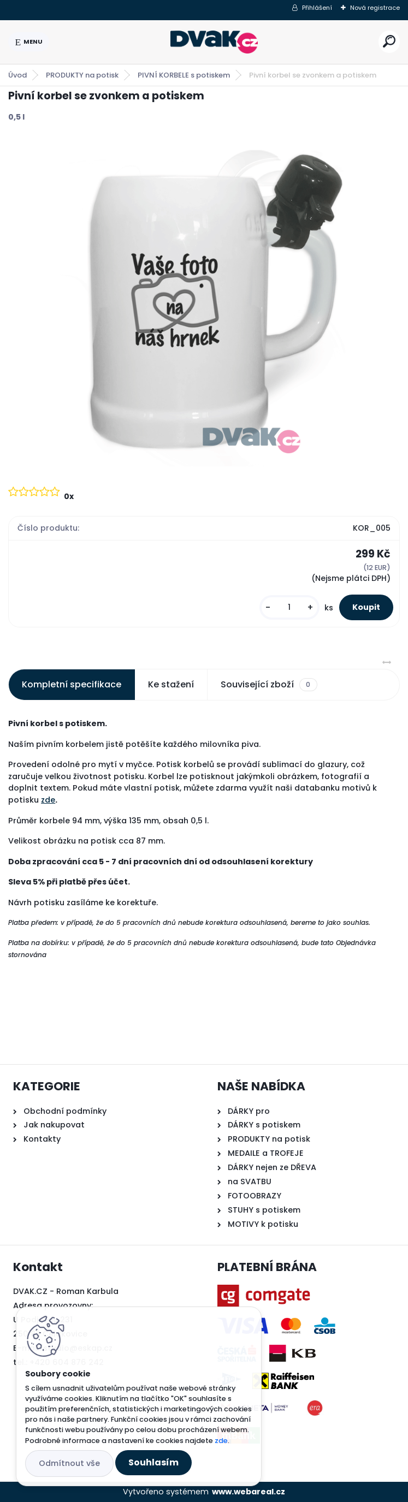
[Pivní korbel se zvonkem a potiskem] (204, 302)
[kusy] (289, 607)
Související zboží (269, 684)
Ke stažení (171, 684)
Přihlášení (317, 7)
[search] (389, 41)
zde (48, 799)
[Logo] (214, 42)
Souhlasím (153, 1462)
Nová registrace (375, 7)
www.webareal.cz (248, 1491)
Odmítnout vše (69, 1463)
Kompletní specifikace (71, 684)
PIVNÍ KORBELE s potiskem (184, 75)
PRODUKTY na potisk (82, 75)
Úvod (17, 75)
